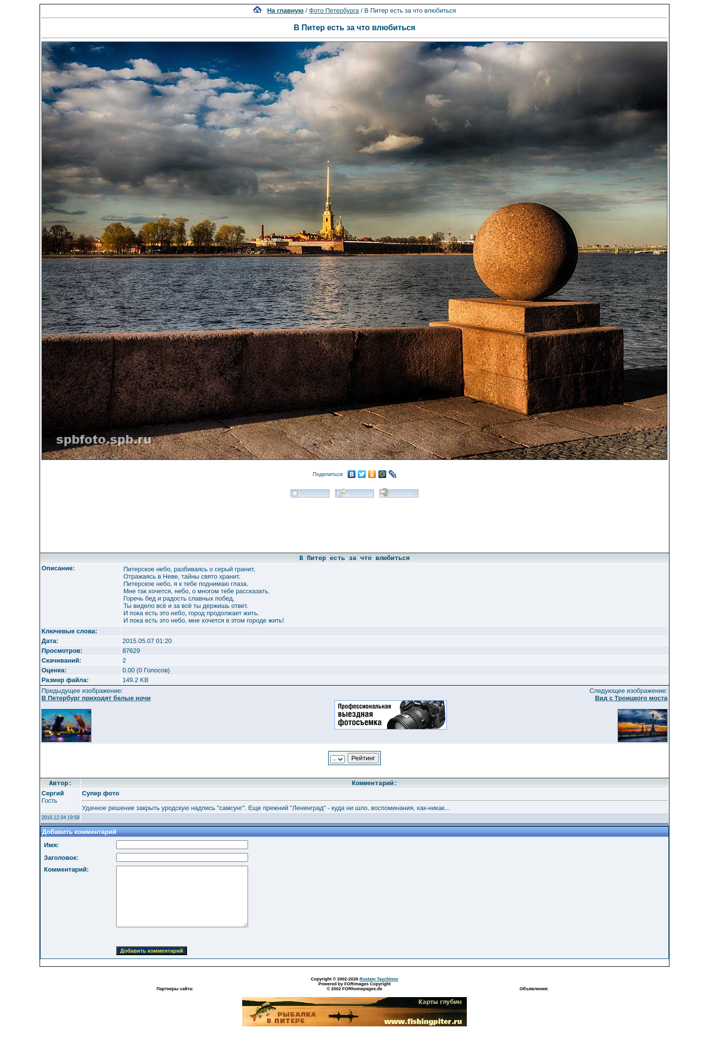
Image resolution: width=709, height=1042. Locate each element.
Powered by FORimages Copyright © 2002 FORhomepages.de (354, 986)
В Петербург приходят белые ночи (96, 698)
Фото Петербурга (334, 10)
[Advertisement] (354, 522)
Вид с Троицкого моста (631, 698)
